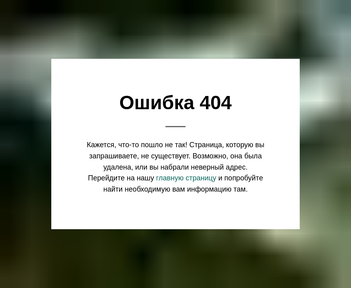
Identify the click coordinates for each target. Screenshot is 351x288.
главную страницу (186, 178)
